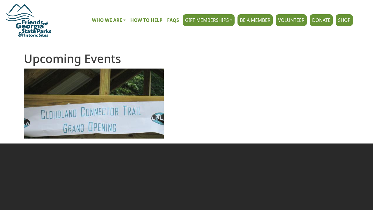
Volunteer (291, 20)
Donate (321, 20)
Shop (344, 20)
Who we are (107, 20)
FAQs (173, 20)
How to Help (146, 20)
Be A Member (255, 20)
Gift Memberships (207, 20)
